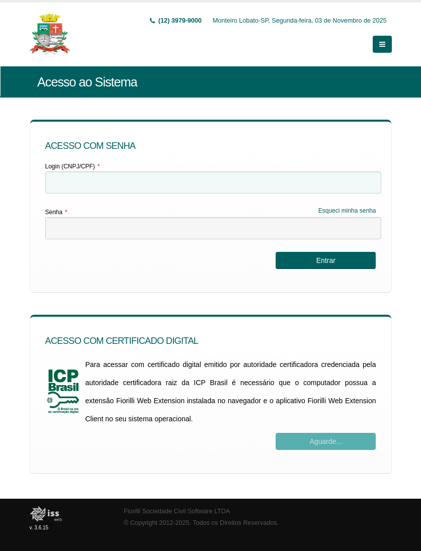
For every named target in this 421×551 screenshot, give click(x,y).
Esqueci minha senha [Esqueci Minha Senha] (347, 210)
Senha (56, 212)
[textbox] (213, 182)
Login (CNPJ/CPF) (72, 166)
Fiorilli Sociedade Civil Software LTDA (177, 511)
